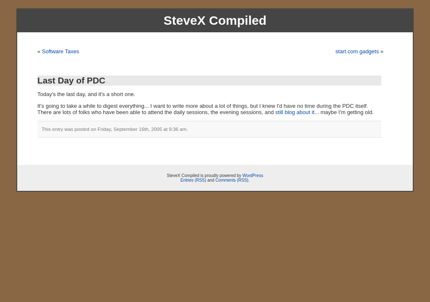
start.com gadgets (357, 51)
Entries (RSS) (193, 180)
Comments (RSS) (231, 180)
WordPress (252, 175)
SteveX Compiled (214, 20)
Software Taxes (60, 51)
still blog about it (295, 112)
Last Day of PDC (71, 80)
